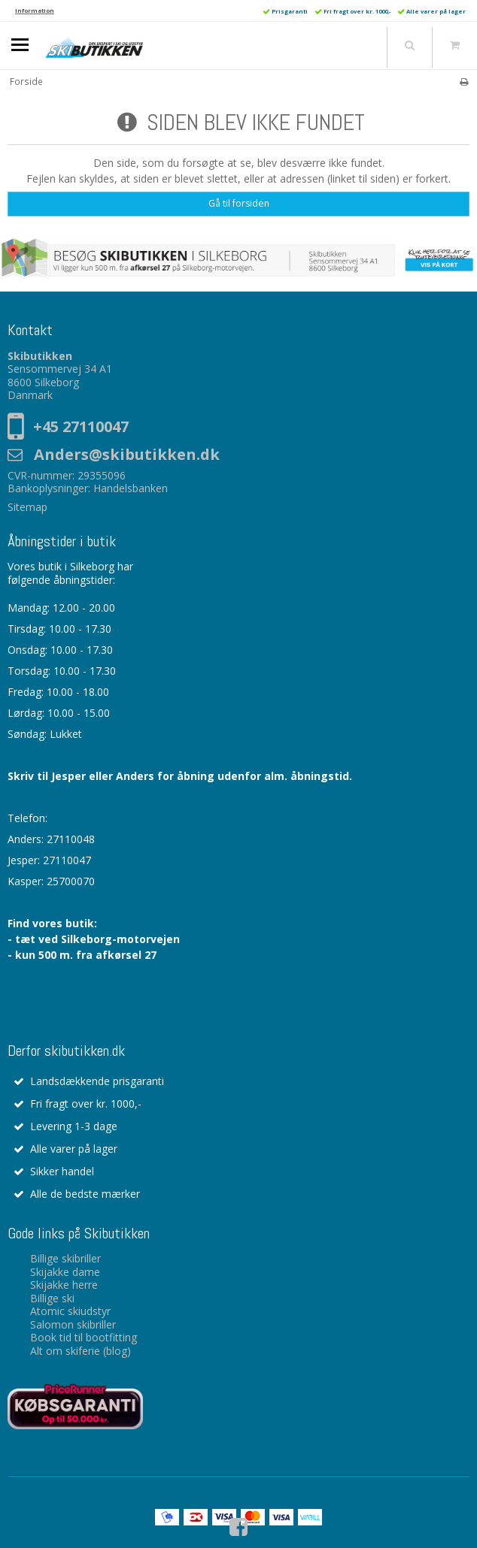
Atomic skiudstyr (70, 1311)
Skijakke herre (64, 1284)
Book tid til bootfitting (83, 1337)
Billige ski (52, 1298)
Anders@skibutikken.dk (127, 454)
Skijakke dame (65, 1272)
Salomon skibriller (73, 1324)
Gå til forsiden (238, 203)
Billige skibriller (65, 1258)
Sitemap (27, 507)
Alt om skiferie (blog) (80, 1351)
